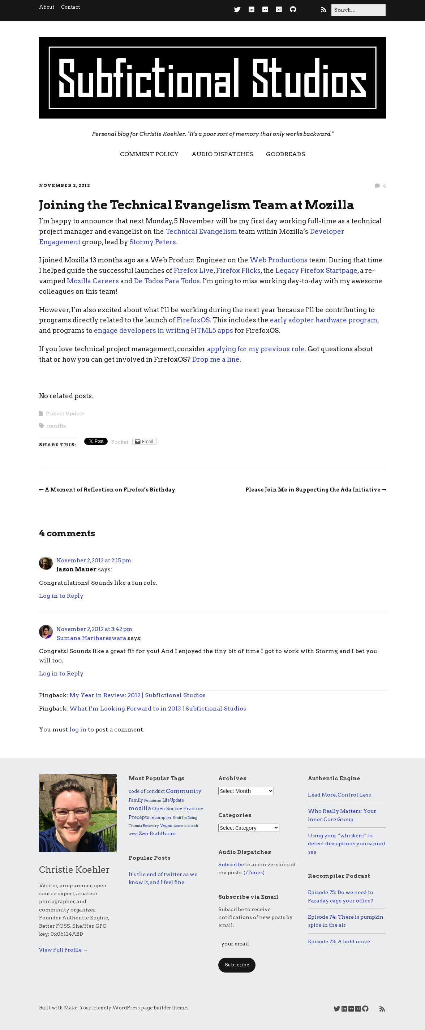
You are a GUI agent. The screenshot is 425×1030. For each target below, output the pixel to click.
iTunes (254, 872)
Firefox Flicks (238, 270)
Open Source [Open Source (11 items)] (167, 808)
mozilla (56, 426)
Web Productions (279, 260)
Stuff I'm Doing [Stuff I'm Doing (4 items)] (185, 817)
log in (77, 729)
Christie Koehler (74, 869)
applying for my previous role (256, 349)
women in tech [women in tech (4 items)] (185, 825)
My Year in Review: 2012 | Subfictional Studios (137, 695)
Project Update (65, 413)
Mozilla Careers (93, 281)
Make (70, 1007)
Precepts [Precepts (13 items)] (139, 817)
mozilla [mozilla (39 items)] (140, 808)
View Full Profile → (63, 950)
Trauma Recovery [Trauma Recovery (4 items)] (144, 825)
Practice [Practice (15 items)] (193, 808)
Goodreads (285, 154)
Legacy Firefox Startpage (316, 270)
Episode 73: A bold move (339, 941)
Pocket (120, 442)
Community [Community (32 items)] (184, 790)
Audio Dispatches (222, 154)
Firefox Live (194, 270)
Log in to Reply (61, 595)
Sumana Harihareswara (91, 638)
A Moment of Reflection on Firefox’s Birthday (110, 490)
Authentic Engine (334, 778)
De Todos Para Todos (167, 281)
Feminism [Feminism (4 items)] (152, 800)
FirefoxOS (193, 320)
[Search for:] (358, 10)
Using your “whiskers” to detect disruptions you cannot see (347, 844)
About (46, 7)
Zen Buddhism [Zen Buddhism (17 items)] (157, 833)
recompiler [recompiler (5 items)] (161, 817)
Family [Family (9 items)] (136, 800)
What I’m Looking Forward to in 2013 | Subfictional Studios (157, 708)
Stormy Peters (152, 242)
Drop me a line (216, 359)
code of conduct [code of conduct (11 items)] (147, 791)
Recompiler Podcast (339, 876)
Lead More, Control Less (339, 795)
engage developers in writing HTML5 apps (163, 330)
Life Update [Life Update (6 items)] (173, 800)
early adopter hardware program (323, 320)
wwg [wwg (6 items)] (133, 833)
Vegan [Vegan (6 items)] (166, 825)
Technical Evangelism (201, 231)
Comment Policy (149, 154)
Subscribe (231, 864)
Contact (70, 7)
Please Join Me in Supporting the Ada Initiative (313, 490)
